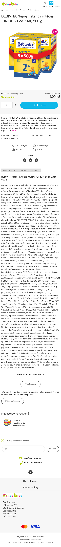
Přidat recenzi (30, 384)
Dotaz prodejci (42, 146)
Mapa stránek (47, 542)
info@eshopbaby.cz (33, 458)
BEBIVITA (13, 138)
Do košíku (39, 105)
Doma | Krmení (11, 10)
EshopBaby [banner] (9, 4)
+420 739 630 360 (33, 462)
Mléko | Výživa (33, 10)
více (14, 130)
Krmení (22, 10)
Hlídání (40, 149)
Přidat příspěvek (12, 401)
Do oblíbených (21, 146)
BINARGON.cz (33, 542)
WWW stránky (14, 542)
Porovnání (19, 149)
